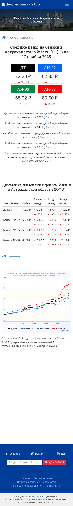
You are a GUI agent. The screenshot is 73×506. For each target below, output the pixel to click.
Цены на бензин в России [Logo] (23, 4)
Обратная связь (43, 478)
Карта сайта (53, 485)
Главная (25, 478)
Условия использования (27, 485)
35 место (50, 117)
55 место (44, 137)
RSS (61, 453)
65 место (50, 147)
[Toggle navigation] (66, 4)
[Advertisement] (36, 397)
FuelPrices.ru (35, 496)
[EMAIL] (25, 462)
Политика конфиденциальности (36, 482)
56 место (50, 127)
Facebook (12, 453)
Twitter (36, 453)
